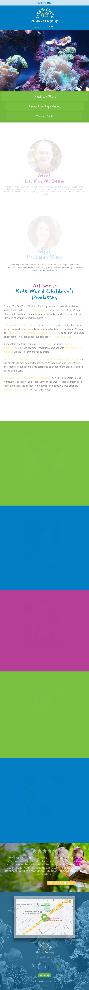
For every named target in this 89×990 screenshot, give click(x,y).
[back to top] (44, 975)
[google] (69, 883)
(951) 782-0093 (46, 26)
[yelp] (72, 883)
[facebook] (65, 883)
